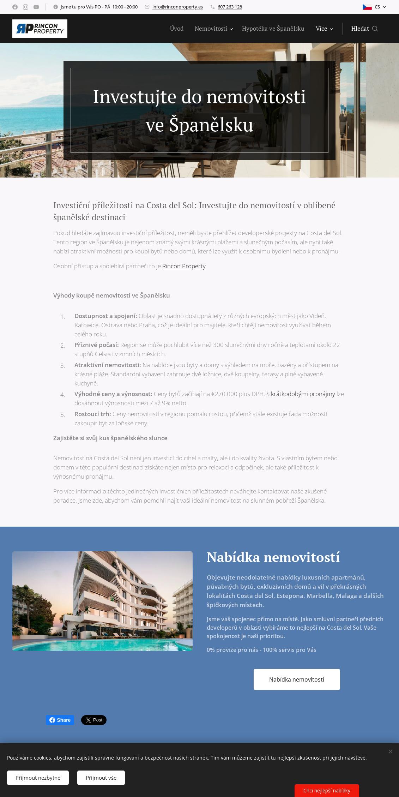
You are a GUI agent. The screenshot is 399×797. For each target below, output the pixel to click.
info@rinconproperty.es (177, 7)
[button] (365, 28)
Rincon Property (184, 266)
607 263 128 (230, 7)
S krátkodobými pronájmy (300, 394)
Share (60, 720)
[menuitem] (178, 28)
